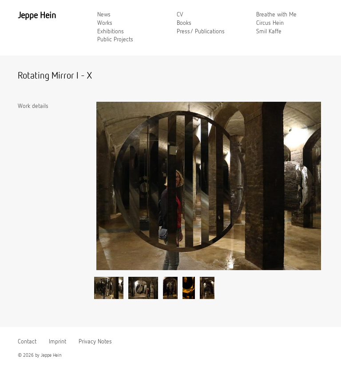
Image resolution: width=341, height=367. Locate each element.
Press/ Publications (201, 31)
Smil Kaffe (269, 31)
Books (184, 23)
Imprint (57, 342)
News (104, 15)
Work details (33, 106)
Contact (27, 342)
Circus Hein (270, 23)
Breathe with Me (276, 15)
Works (104, 23)
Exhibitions (110, 31)
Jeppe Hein (37, 15)
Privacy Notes (95, 342)
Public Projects (115, 39)
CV (180, 15)
